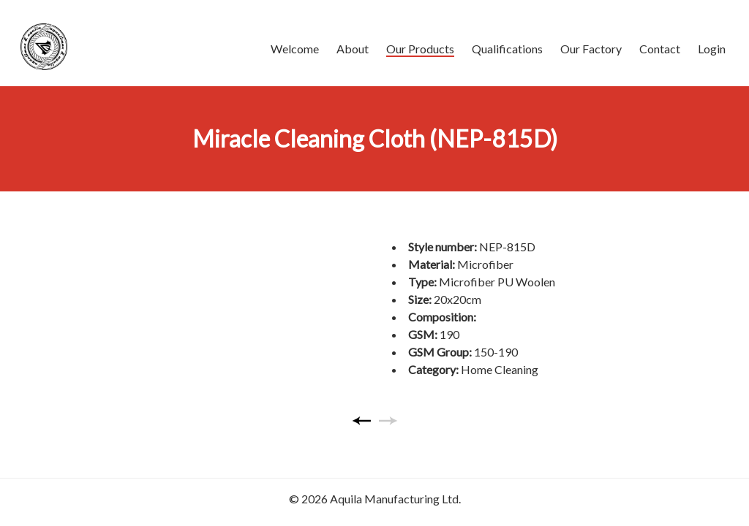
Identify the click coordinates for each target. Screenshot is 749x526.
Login (712, 49)
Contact (659, 49)
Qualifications (507, 49)
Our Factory (591, 49)
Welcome (295, 49)
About (352, 49)
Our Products (420, 49)
